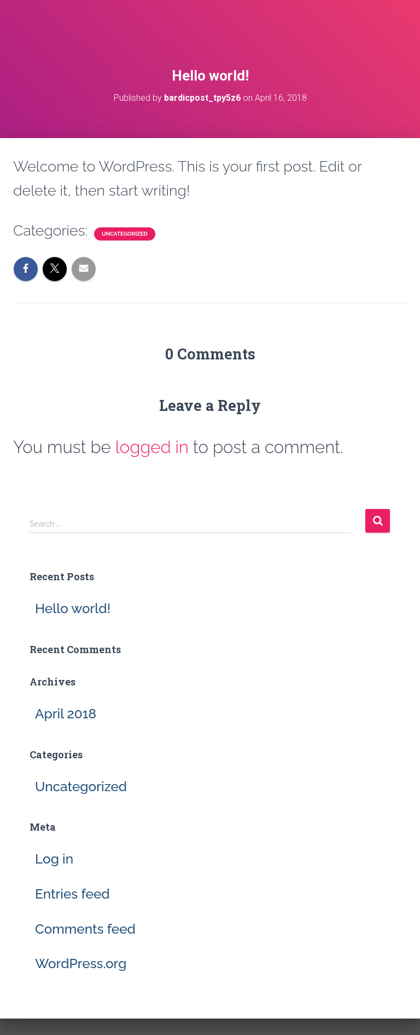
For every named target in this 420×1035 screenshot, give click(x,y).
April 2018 (65, 714)
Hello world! (72, 608)
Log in (54, 859)
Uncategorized (125, 234)
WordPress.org (80, 963)
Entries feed (72, 894)
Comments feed (85, 929)
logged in (152, 447)
